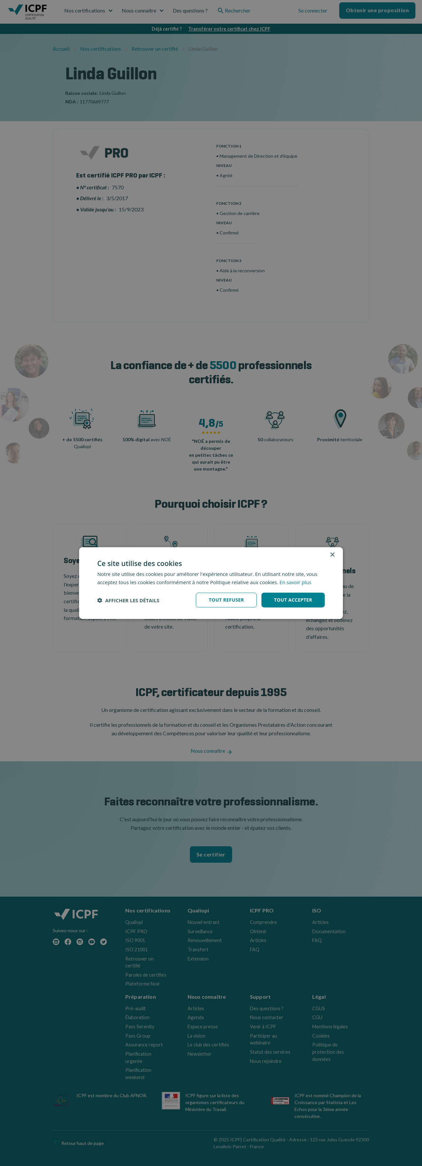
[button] (128, 600)
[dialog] (211, 583)
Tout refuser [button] (226, 600)
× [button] (332, 554)
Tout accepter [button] (293, 600)
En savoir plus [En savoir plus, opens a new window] (296, 582)
